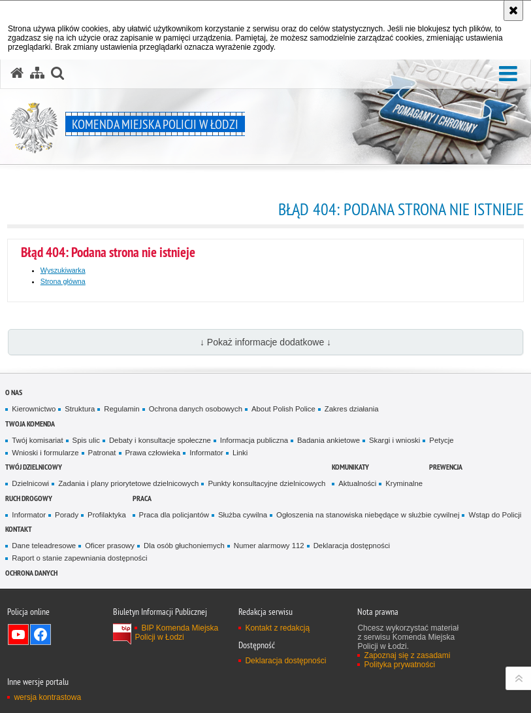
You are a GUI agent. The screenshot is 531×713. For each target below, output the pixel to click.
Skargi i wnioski (394, 440)
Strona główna (63, 281)
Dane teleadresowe (44, 545)
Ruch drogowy (28, 498)
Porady (66, 515)
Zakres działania (352, 409)
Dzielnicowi (30, 483)
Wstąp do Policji (494, 515)
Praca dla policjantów (174, 515)
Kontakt (18, 529)
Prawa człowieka (153, 453)
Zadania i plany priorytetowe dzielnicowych (128, 483)
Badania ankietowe (328, 440)
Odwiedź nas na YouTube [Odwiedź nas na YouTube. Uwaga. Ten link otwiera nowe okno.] (18, 634)
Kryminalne (404, 483)
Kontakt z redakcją (277, 628)
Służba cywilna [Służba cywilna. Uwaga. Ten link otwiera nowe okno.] (242, 515)
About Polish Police (283, 409)
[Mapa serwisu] (37, 73)
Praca (142, 498)
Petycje (441, 440)
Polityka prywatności (399, 664)
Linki (240, 453)
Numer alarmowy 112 (269, 545)
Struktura (80, 409)
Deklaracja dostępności (352, 545)
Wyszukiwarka (63, 270)
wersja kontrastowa (47, 697)
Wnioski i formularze (45, 453)
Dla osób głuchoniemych (184, 545)
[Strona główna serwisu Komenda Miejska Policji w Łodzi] (17, 73)
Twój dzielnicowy (33, 467)
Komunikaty (350, 467)
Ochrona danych (31, 573)
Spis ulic (86, 440)
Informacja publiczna (254, 440)
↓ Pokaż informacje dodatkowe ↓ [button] (265, 342)
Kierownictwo (34, 409)
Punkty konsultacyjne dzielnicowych (266, 483)
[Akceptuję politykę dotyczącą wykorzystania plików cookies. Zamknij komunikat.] (513, 10)
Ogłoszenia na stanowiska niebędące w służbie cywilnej (367, 515)
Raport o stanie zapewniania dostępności (79, 558)
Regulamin (121, 409)
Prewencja (445, 467)
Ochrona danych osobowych (195, 409)
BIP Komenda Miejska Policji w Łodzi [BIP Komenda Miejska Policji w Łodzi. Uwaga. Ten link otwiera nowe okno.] (176, 632)
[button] (508, 74)
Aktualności (357, 483)
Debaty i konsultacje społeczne (160, 440)
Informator (206, 453)
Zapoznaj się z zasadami (407, 655)
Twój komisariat (37, 440)
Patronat (102, 453)
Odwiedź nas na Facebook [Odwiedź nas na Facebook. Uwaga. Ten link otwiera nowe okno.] (40, 634)
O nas (13, 392)
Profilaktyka (107, 515)
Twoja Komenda (30, 423)
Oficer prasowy (110, 545)
